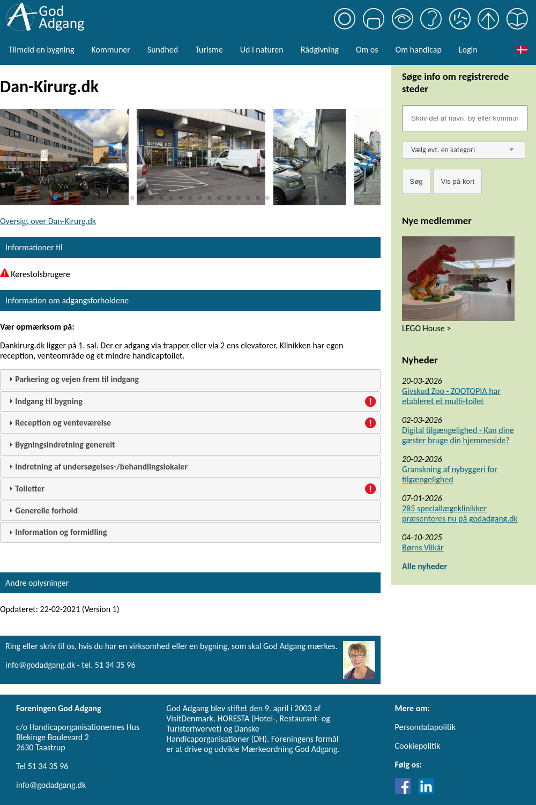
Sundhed (162, 49)
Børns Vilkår (423, 547)
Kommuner (110, 49)
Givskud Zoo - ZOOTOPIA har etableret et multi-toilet (451, 396)
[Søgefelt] (464, 118)
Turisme (208, 49)
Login (468, 49)
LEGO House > (426, 328)
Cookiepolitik (418, 746)
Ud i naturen (262, 49)
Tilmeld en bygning (41, 49)
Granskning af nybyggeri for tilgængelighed (449, 474)
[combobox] (463, 150)
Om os (367, 49)
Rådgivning (320, 49)
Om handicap (419, 49)
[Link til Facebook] (405, 791)
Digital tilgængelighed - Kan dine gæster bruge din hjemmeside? (458, 435)
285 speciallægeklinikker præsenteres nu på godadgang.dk (460, 513)
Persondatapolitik (425, 727)
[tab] (190, 379)
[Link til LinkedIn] (426, 791)
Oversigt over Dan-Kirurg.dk (48, 221)
